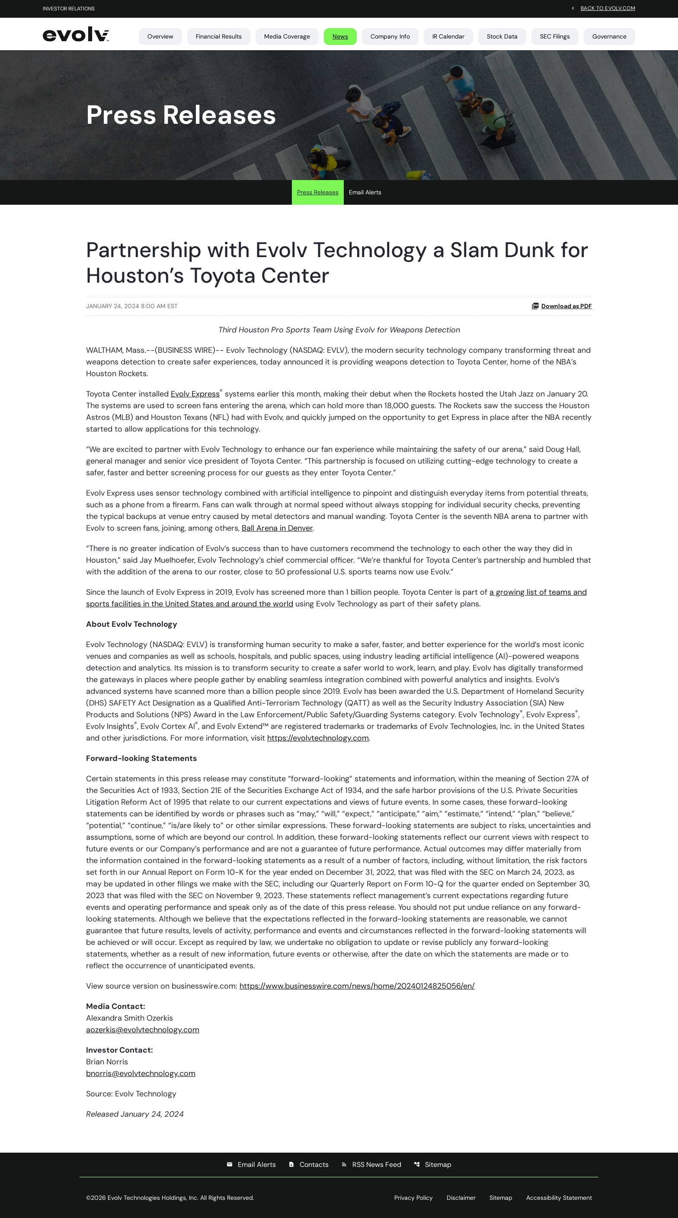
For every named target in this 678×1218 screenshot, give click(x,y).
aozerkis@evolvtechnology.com (142, 1030)
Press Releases (318, 192)
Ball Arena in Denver (277, 528)
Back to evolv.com (608, 8)
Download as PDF (561, 306)
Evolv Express (195, 394)
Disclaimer (461, 1198)
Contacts (308, 1164)
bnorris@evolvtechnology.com (140, 1073)
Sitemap (432, 1164)
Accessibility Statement (559, 1198)
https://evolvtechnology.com (318, 738)
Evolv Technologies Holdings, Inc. (153, 1198)
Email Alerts (365, 192)
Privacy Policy (413, 1198)
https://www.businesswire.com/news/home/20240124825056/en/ (357, 986)
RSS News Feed (371, 1164)
